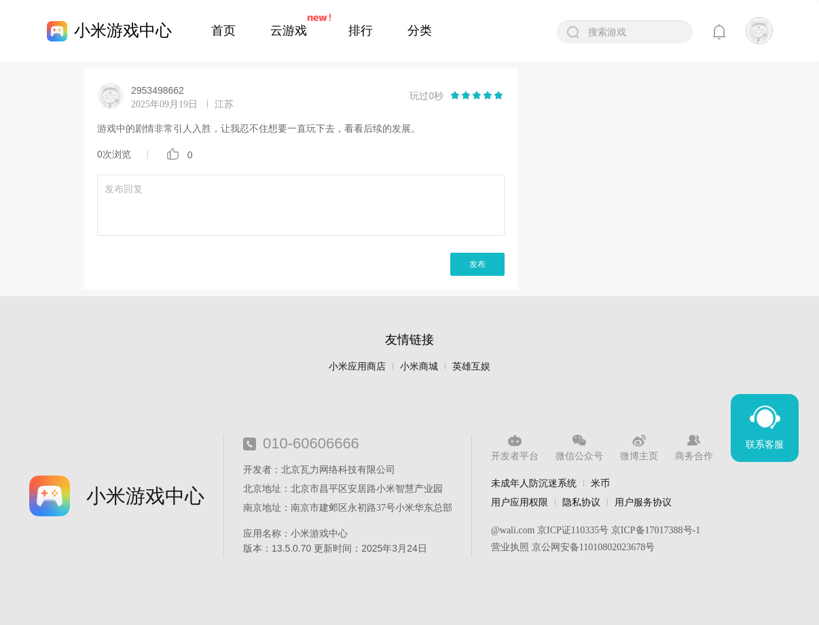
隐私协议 (581, 502)
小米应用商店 (357, 366)
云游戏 (288, 30)
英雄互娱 (471, 366)
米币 (600, 483)
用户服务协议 (643, 502)
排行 (360, 30)
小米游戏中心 (123, 30)
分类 (419, 30)
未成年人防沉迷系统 (534, 483)
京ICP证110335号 (572, 530)
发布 (477, 264)
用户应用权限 (519, 502)
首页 (223, 30)
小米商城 (419, 366)
